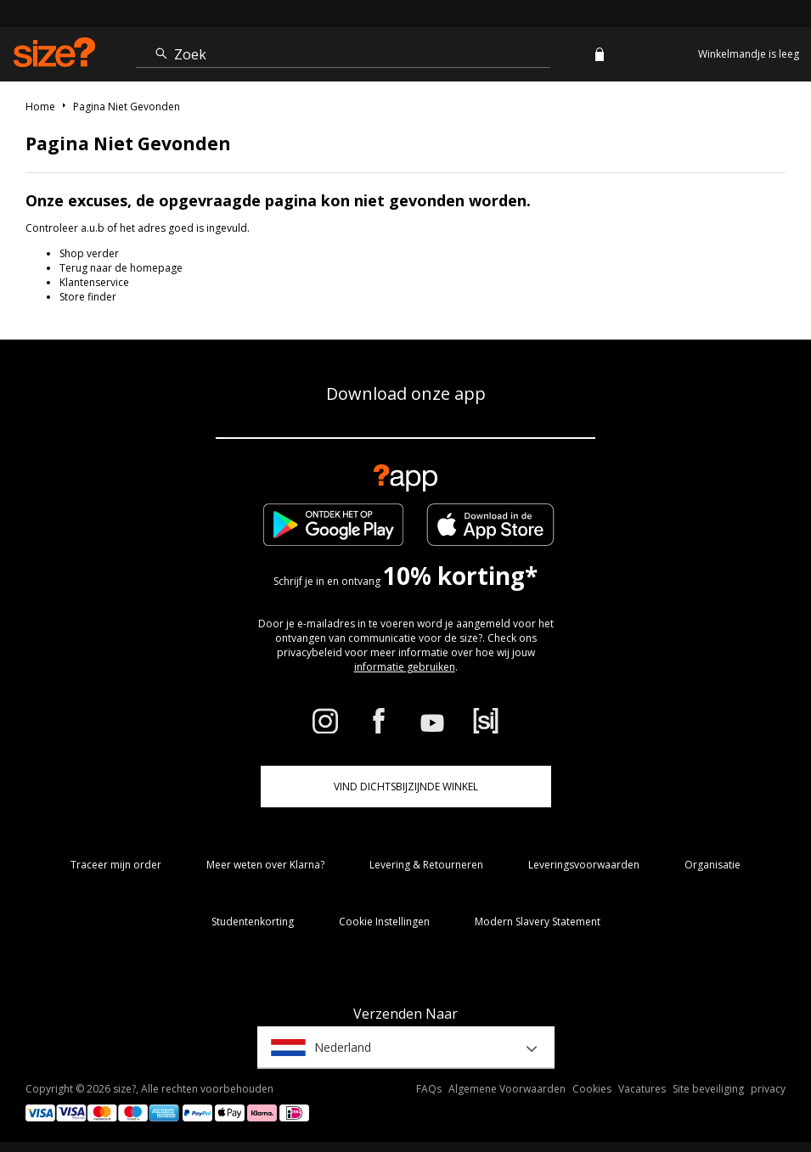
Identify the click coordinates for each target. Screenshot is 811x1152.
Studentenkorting (252, 921)
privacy (768, 1089)
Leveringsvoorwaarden (583, 864)
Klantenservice (94, 282)
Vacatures (642, 1089)
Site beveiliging (708, 1089)
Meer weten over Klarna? (265, 864)
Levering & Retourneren (426, 864)
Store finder (87, 296)
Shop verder (89, 253)
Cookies (591, 1089)
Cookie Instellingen (384, 921)
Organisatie (712, 864)
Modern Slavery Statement (537, 921)
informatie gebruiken (404, 667)
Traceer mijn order (115, 864)
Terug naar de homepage (121, 268)
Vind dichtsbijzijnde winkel (406, 786)
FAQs (429, 1089)
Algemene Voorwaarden (507, 1089)
